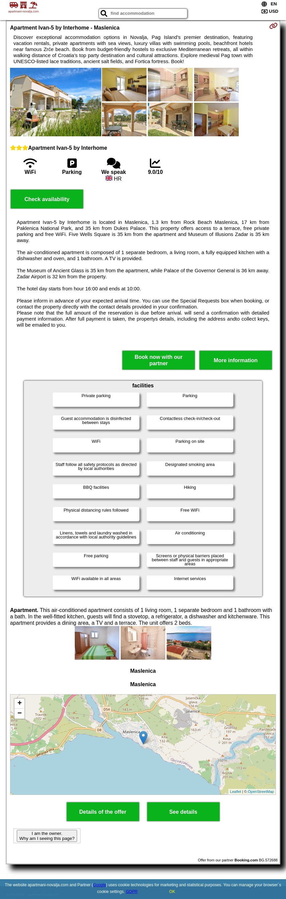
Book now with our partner (158, 360)
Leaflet (235, 792)
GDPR (132, 891)
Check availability (46, 199)
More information (236, 360)
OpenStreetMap (261, 792)
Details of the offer (102, 812)
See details (183, 812)
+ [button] (19, 704)
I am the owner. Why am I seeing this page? (46, 836)
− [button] (19, 714)
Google (99, 885)
